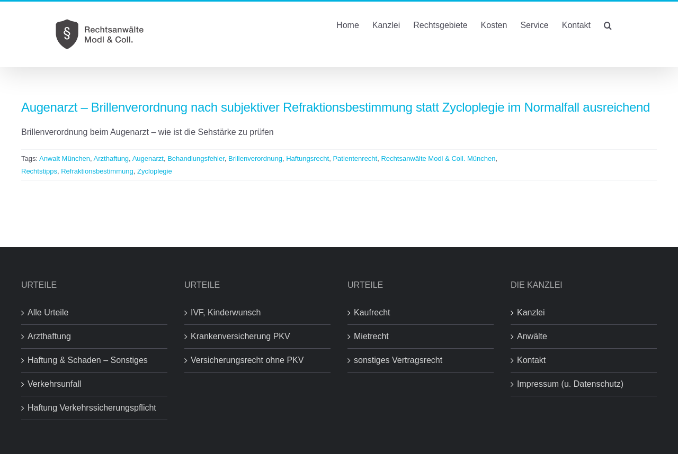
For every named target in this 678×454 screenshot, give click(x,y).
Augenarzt (148, 158)
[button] (608, 24)
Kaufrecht (372, 312)
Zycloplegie (154, 171)
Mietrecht (371, 336)
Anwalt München (64, 158)
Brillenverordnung (255, 158)
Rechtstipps (39, 171)
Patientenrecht (355, 158)
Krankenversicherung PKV (240, 336)
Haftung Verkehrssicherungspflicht (92, 407)
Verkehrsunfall (54, 383)
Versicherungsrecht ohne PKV (247, 360)
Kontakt (531, 360)
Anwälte (532, 336)
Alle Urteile (48, 312)
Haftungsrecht (307, 158)
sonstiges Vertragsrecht (398, 360)
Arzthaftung (111, 158)
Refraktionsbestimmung (97, 171)
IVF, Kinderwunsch (226, 312)
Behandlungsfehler (196, 158)
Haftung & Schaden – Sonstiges (88, 360)
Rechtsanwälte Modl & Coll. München (438, 158)
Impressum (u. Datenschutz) (570, 383)
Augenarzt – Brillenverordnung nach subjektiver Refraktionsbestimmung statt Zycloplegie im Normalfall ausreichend (335, 107)
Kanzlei (531, 312)
